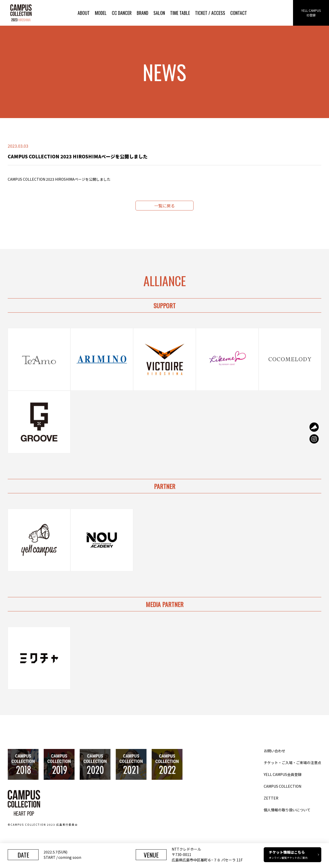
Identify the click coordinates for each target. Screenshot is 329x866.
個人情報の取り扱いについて (287, 810)
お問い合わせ (274, 751)
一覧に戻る (164, 206)
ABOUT (84, 12)
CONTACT (238, 12)
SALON (159, 12)
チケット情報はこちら (294, 855)
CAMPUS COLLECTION (282, 786)
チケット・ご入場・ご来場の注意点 (292, 762)
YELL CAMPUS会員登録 (282, 774)
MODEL (101, 12)
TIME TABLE (180, 12)
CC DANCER (122, 12)
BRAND (142, 12)
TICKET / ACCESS (210, 12)
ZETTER (271, 798)
